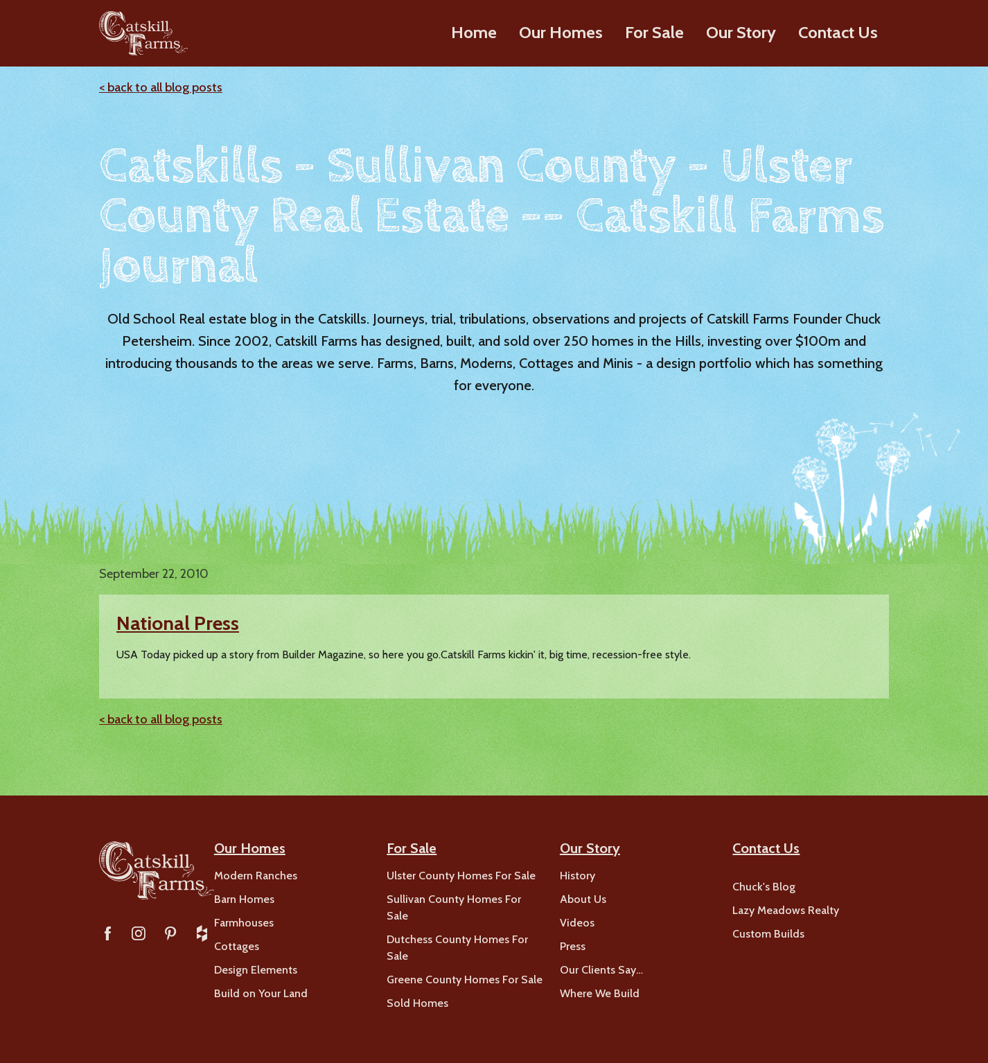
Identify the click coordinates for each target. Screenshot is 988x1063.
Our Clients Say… (601, 969)
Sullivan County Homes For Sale (454, 907)
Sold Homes (417, 1003)
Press (572, 946)
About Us (583, 899)
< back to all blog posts (160, 87)
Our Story (741, 32)
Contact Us (838, 32)
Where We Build (599, 993)
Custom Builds (768, 933)
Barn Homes (244, 899)
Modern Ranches (255, 875)
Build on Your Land (261, 993)
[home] (143, 33)
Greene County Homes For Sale (464, 979)
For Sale (654, 32)
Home (474, 32)
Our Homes (561, 32)
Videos (577, 922)
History (577, 875)
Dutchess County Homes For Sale (457, 948)
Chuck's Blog (763, 886)
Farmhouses (244, 922)
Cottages (236, 946)
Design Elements (255, 969)
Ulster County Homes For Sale (461, 875)
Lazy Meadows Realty (785, 910)
